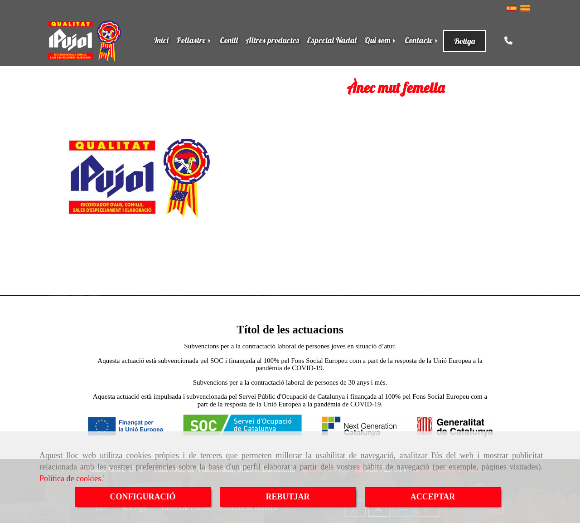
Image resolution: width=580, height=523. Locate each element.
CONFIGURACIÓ (142, 496)
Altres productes (272, 40)
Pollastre (194, 40)
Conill (229, 40)
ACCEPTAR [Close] (433, 496)
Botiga (464, 41)
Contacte (422, 40)
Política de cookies (70, 478)
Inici (161, 40)
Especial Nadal (332, 40)
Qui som (380, 40)
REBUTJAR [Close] (287, 496)
